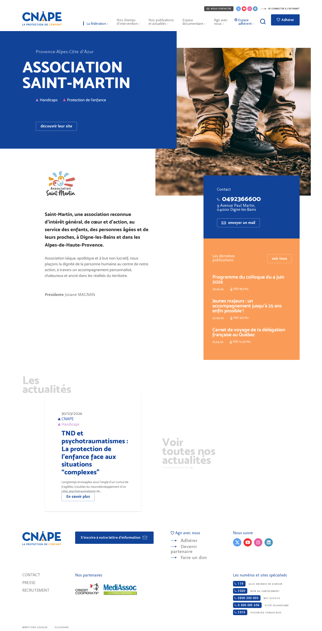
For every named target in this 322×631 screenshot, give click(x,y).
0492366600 (239, 199)
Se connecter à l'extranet (280, 8)
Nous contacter (219, 8)
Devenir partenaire (184, 549)
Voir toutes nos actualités (189, 452)
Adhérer (285, 20)
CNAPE (42, 18)
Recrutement (35, 590)
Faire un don (194, 557)
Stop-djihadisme (261, 605)
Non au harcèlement (256, 591)
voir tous (279, 266)
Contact (31, 575)
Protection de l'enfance (84, 99)
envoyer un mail (238, 222)
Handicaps (47, 99)
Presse (28, 582)
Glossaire (62, 627)
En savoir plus (78, 496)
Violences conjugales (257, 612)
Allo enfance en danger (257, 584)
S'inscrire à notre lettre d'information (114, 537)
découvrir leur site (56, 126)
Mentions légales (35, 627)
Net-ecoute (256, 598)
